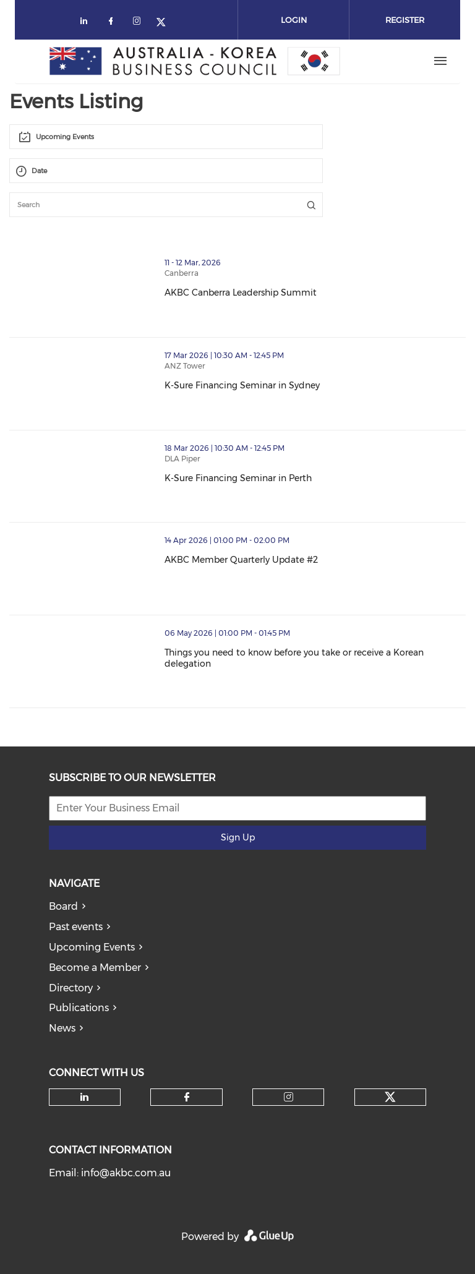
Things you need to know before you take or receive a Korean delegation (315, 658)
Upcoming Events (92, 947)
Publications (79, 1008)
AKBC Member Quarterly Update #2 (295, 559)
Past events (76, 927)
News (62, 1028)
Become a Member (95, 967)
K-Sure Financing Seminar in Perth (292, 478)
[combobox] (166, 136)
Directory (71, 988)
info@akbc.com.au (126, 1173)
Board (63, 906)
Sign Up (238, 837)
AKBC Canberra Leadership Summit (294, 292)
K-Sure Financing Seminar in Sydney (296, 385)
